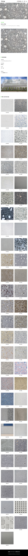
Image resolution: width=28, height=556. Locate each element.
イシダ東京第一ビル (4, 72)
